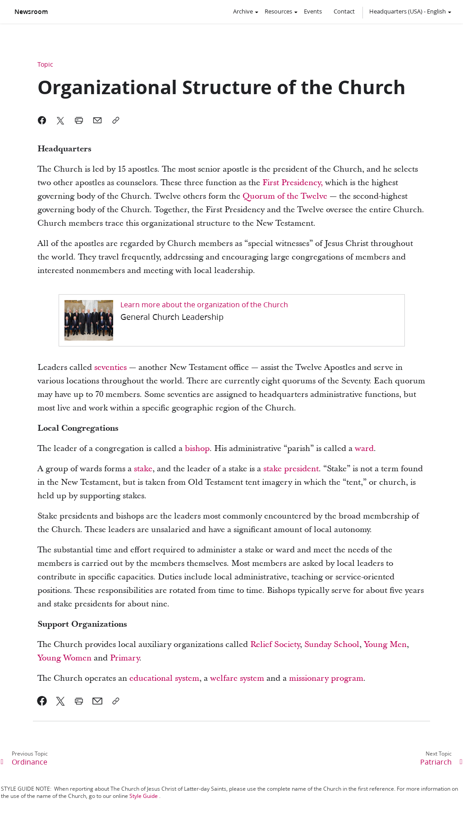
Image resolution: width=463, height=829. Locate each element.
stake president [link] (291, 468)
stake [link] (143, 468)
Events (313, 11)
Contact (344, 11)
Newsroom (31, 12)
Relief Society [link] (275, 644)
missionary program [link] (326, 678)
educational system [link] (164, 678)
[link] (232, 320)
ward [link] (364, 448)
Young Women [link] (64, 658)
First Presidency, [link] (292, 182)
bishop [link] (197, 448)
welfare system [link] (237, 678)
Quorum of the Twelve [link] (285, 196)
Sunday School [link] (331, 644)
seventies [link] (110, 367)
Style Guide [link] (143, 796)
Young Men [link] (385, 644)
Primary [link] (124, 658)
